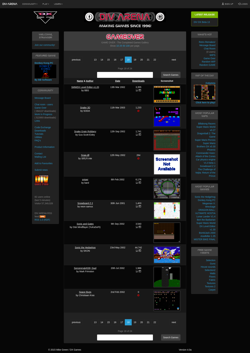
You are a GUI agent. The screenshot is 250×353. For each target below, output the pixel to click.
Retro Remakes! (207, 42)
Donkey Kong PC (206, 200)
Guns (212, 263)
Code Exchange (43, 127)
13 (95, 59)
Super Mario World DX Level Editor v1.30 (205, 226)
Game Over (40, 107)
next (174, 59)
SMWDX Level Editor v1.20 (85, 87)
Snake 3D (85, 107)
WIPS (212, 55)
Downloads (138, 81)
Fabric (212, 280)
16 (115, 59)
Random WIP (208, 61)
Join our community (44, 45)
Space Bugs (85, 292)
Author (90, 81)
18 (128, 59)
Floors (212, 276)
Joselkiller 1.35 (207, 236)
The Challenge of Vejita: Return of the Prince (205, 172)
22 (155, 59)
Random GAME (207, 65)
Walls (212, 273)
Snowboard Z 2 (85, 203)
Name (80, 81)
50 (124, 45)
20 (141, 59)
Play (45, 4)
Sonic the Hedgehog (85, 247)
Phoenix (211, 149)
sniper (85, 179)
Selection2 (210, 270)
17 (121, 59)
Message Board (43, 98)
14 (102, 59)
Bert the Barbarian (206, 219)
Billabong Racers (206, 123)
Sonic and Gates (85, 224)
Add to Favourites (44, 163)
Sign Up (227, 4)
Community (30, 4)
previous (76, 59)
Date (117, 81)
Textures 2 (210, 286)
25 (121, 45)
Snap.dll (85, 155)
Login (243, 4)
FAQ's (38, 140)
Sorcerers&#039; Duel (85, 268)
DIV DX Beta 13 (202, 22)
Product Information (45, 147)
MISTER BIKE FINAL (204, 239)
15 (108, 59)
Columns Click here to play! (204, 93)
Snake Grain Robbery (85, 131)
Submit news (41, 170)
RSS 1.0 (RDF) (42, 219)
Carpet (212, 289)
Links (37, 121)
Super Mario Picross (205, 140)
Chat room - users (44, 104)
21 (148, 59)
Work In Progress (43, 114)
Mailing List (40, 156)
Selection (210, 260)
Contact (38, 153)
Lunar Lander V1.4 (205, 216)
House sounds (208, 267)
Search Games (170, 75)
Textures (211, 283)
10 (117, 45)
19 (135, 59)
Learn (58, 4)
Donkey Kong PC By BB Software (45, 71)
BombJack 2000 (207, 233)
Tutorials (39, 134)
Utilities (38, 137)
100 (128, 45)
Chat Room (209, 48)
